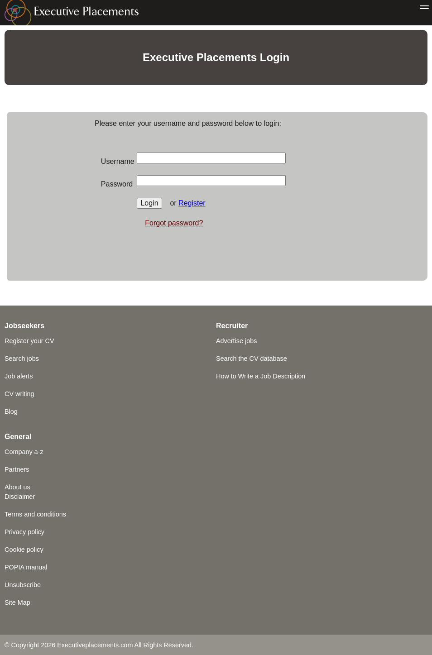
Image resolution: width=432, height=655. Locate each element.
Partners (17, 469)
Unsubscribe (23, 584)
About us (17, 487)
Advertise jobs (236, 340)
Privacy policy (24, 531)
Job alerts (19, 376)
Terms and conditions (35, 514)
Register (192, 203)
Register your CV (29, 340)
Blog (11, 411)
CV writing (19, 393)
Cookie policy (24, 549)
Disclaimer (20, 496)
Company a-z (24, 451)
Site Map (17, 602)
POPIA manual (26, 567)
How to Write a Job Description (260, 376)
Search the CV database (251, 358)
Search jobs (22, 358)
